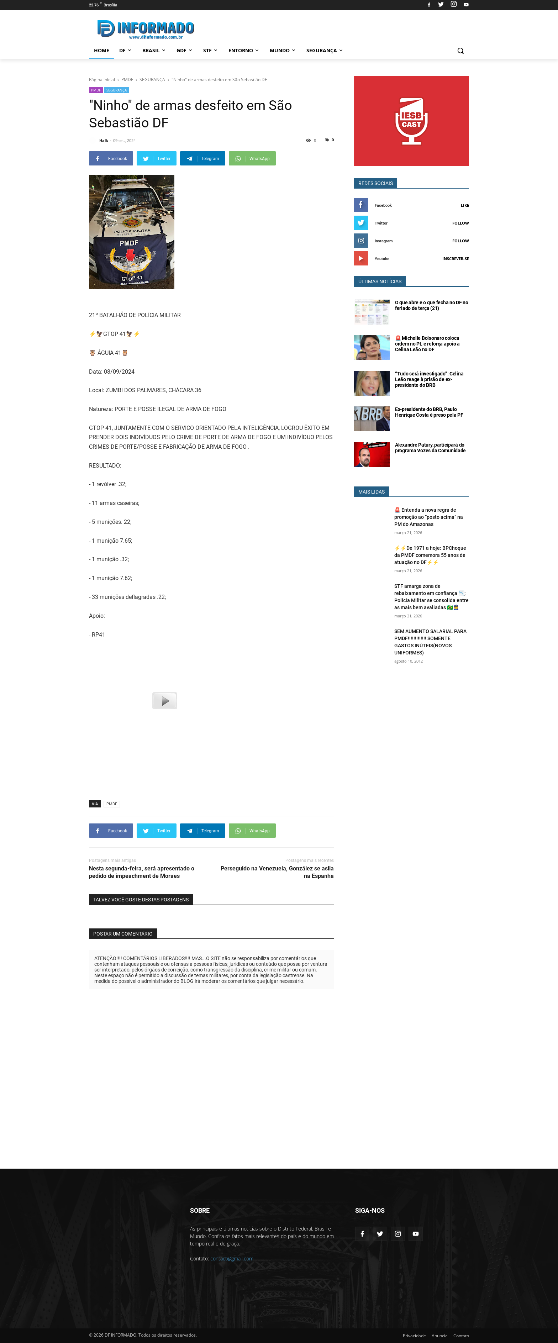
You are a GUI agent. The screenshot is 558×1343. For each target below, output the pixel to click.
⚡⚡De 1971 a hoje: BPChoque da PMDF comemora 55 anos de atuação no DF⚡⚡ (430, 555)
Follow (460, 223)
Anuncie (440, 1336)
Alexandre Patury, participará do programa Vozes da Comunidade (430, 447)
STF (211, 50)
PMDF (96, 90)
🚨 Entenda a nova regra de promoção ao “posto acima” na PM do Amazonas (428, 517)
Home (101, 50)
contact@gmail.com (231, 1258)
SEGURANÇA (116, 90)
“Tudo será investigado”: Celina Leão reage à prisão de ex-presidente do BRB (429, 379)
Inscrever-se (455, 258)
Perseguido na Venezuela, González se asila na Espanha (277, 872)
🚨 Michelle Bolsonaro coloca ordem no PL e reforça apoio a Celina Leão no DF (427, 343)
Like (465, 205)
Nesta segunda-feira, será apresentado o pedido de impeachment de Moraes (141, 872)
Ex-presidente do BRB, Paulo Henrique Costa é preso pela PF (429, 412)
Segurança (325, 50)
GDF (185, 50)
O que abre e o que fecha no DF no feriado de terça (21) (431, 305)
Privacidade (414, 1336)
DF (125, 50)
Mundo (283, 50)
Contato (461, 1336)
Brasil (154, 50)
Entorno (244, 50)
